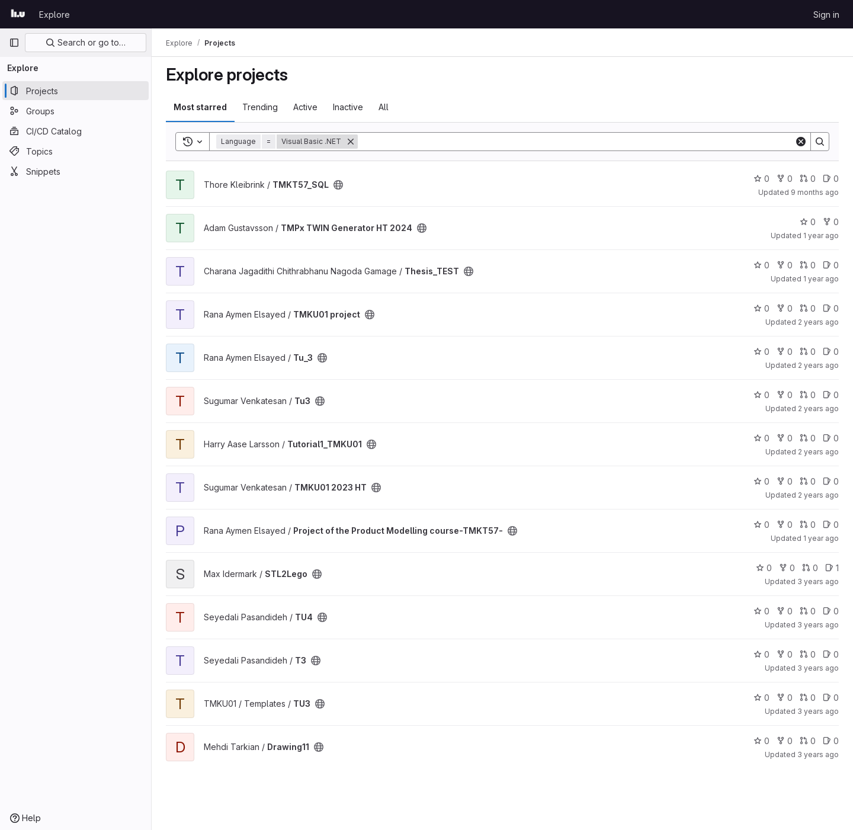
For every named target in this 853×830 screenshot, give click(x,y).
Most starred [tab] (200, 107)
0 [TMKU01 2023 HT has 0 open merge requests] (808, 481)
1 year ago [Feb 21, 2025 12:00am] (821, 538)
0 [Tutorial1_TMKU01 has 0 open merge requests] (808, 438)
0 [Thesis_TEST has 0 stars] (761, 265)
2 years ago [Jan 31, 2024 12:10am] (818, 451)
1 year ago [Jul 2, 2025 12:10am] (821, 278)
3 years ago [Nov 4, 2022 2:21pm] (818, 711)
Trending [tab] (260, 107)
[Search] (576, 141)
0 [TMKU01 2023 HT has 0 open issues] (831, 481)
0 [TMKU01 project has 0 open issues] (831, 308)
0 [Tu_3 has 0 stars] (761, 352)
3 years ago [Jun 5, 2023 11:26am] (818, 581)
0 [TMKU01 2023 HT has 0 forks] (785, 481)
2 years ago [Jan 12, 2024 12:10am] (818, 322)
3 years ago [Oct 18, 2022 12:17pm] (818, 754)
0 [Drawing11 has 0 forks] (785, 741)
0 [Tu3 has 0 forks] (785, 395)
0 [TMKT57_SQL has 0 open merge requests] (808, 179)
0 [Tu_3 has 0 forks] (785, 352)
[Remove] (351, 141)
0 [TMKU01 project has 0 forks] (785, 308)
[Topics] (75, 151)
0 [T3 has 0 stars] (761, 654)
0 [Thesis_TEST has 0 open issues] (831, 265)
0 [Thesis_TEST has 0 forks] (785, 265)
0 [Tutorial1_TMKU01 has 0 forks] (785, 438)
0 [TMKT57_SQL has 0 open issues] (831, 179)
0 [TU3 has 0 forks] (785, 698)
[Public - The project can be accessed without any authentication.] (338, 185)
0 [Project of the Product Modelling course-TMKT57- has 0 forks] (785, 525)
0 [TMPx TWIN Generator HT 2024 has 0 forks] (831, 222)
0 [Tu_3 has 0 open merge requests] (808, 352)
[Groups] (75, 110)
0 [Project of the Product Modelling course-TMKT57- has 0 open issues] (831, 525)
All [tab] (384, 107)
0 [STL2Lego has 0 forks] (787, 568)
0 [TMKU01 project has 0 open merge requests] (808, 308)
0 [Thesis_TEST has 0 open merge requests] (808, 265)
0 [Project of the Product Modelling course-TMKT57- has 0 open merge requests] (808, 525)
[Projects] (75, 90)
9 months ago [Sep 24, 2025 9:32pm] (815, 192)
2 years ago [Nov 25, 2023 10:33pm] (818, 408)
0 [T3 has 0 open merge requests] (808, 654)
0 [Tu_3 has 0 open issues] (831, 352)
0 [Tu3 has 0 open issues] (831, 395)
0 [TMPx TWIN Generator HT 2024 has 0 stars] (808, 222)
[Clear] (801, 141)
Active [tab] (305, 107)
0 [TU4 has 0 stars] (761, 611)
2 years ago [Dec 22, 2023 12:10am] (818, 365)
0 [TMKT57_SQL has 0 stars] (761, 179)
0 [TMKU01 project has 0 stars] (761, 308)
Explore (54, 14)
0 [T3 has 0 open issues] (831, 654)
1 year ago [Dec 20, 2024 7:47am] (821, 235)
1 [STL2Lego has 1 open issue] (832, 568)
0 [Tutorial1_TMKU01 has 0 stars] (761, 438)
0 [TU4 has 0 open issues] (831, 611)
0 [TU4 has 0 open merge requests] (808, 611)
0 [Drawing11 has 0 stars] (761, 741)
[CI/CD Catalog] (75, 130)
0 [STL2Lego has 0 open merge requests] (810, 568)
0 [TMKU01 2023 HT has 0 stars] (761, 481)
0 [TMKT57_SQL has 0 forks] (785, 179)
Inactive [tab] (348, 107)
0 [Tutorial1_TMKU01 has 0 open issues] (831, 438)
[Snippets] (75, 171)
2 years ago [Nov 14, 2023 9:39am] (818, 495)
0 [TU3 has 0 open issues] (831, 698)
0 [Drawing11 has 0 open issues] (831, 741)
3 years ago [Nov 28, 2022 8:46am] (818, 624)
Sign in (826, 14)
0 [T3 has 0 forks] (785, 654)
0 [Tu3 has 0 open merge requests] (808, 395)
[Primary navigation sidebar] (14, 42)
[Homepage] (18, 14)
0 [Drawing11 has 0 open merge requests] (808, 741)
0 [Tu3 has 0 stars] (761, 395)
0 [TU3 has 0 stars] (761, 698)
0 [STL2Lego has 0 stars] (764, 568)
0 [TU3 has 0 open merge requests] (808, 698)
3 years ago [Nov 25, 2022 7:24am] (818, 668)
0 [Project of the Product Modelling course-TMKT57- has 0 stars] (761, 525)
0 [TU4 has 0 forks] (785, 611)
